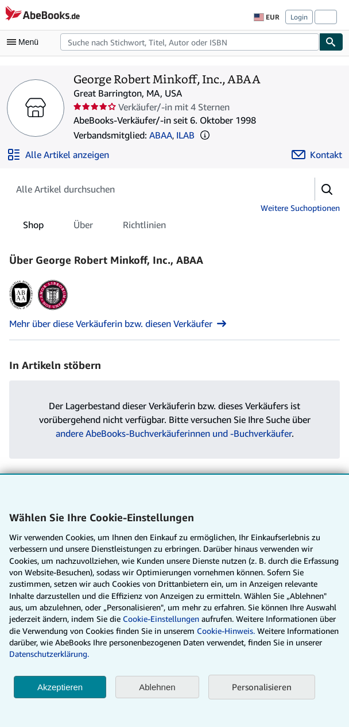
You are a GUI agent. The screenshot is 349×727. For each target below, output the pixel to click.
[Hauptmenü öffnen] (25, 42)
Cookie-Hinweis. (226, 631)
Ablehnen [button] (157, 687)
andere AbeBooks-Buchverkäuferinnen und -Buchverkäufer (174, 433)
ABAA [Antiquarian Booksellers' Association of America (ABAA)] (160, 135)
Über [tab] (83, 227)
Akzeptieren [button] (60, 687)
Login (299, 17)
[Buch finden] (331, 42)
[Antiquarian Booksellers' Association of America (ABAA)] (21, 310)
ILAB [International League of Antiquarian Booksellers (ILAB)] (185, 135)
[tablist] (94, 224)
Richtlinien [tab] (144, 227)
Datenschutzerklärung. (49, 654)
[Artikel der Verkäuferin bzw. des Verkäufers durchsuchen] (150, 189)
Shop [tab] (33, 227)
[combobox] (189, 42)
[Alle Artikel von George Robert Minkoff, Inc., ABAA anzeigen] (58, 154)
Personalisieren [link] (262, 687)
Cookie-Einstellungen (161, 619)
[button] (205, 135)
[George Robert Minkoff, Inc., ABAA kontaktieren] (317, 154)
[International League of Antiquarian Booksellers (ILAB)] (52, 310)
